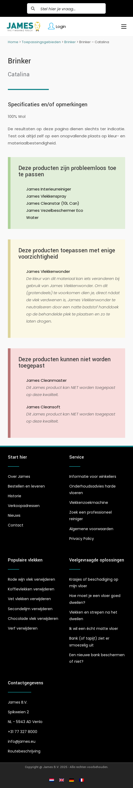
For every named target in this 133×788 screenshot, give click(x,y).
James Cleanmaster (46, 380)
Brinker (70, 42)
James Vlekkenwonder (48, 271)
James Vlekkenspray (46, 196)
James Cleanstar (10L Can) (52, 203)
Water (32, 217)
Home (13, 42)
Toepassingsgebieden (41, 42)
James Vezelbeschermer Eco (54, 210)
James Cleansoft (43, 407)
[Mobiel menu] (121, 26)
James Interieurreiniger (48, 189)
